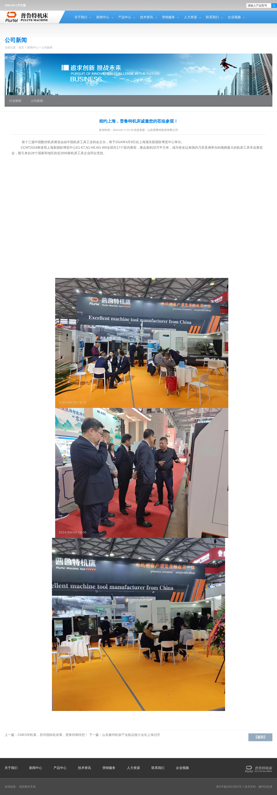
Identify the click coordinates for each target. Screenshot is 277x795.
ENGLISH (10, 5)
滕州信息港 (265, 786)
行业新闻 (15, 100)
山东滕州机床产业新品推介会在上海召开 (131, 735)
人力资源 (190, 17)
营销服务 (168, 17)
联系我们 (212, 17)
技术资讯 (146, 17)
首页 (21, 47)
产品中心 (124, 17)
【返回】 (260, 737)
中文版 (22, 5)
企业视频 (234, 17)
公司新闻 (46, 47)
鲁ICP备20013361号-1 (230, 786)
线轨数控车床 (27, 786)
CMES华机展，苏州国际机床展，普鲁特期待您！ (53, 735)
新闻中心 (102, 17)
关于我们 (80, 17)
